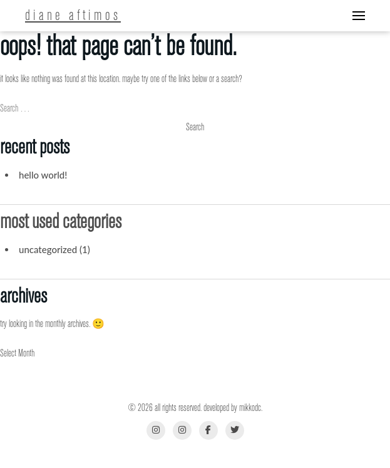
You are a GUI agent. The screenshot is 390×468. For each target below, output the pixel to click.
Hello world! (43, 174)
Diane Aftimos (73, 15)
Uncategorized (48, 249)
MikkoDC (250, 407)
